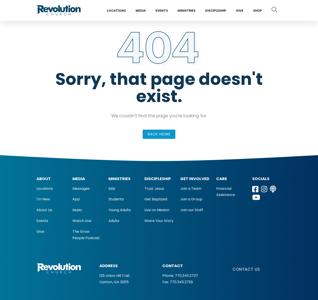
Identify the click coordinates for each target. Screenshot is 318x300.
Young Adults (119, 209)
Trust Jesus (154, 188)
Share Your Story (158, 220)
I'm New (43, 199)
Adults (113, 220)
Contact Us (246, 269)
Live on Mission (156, 209)
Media (141, 10)
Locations (116, 10)
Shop (257, 10)
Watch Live (81, 220)
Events (161, 10)
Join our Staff (191, 209)
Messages (81, 188)
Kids (111, 188)
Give (239, 10)
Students (116, 199)
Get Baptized (155, 199)
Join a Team (190, 188)
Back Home (159, 134)
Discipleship (215, 10)
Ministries (186, 10)
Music (77, 209)
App (76, 199)
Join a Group (191, 199)
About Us (44, 209)
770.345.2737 (186, 275)
